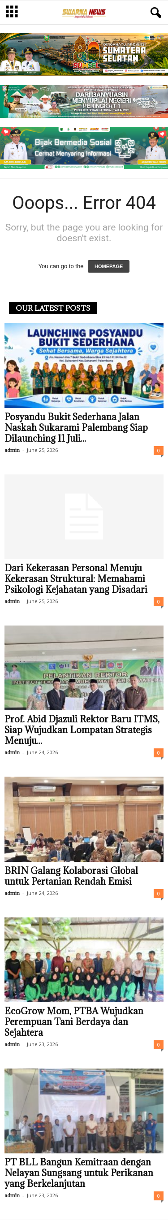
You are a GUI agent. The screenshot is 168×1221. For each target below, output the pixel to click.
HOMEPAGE (109, 266)
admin (12, 450)
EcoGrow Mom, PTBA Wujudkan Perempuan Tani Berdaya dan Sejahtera (73, 1022)
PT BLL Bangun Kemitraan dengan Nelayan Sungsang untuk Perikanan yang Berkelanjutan (78, 1173)
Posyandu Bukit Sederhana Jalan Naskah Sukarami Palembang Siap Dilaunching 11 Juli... (76, 427)
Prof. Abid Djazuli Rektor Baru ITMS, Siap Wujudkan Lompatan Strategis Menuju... (81, 730)
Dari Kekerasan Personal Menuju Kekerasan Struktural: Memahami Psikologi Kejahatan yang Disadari (75, 578)
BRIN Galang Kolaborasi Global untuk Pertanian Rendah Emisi (71, 876)
